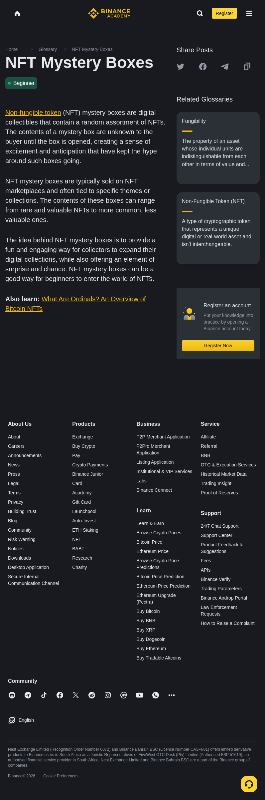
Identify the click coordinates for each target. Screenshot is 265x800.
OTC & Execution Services (228, 464)
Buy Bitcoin (148, 611)
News (14, 464)
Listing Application (155, 462)
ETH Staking (85, 530)
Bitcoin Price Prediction (161, 576)
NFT (76, 539)
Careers (16, 446)
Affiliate (208, 436)
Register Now (218, 345)
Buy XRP (146, 630)
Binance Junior (87, 474)
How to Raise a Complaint (228, 623)
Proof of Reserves (219, 492)
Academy (81, 492)
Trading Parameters (221, 588)
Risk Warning (22, 539)
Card (77, 483)
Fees (206, 560)
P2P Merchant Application (163, 436)
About (14, 436)
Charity (79, 567)
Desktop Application (28, 567)
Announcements (25, 455)
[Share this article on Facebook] (203, 67)
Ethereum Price (153, 551)
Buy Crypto (83, 446)
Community (20, 530)
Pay (76, 455)
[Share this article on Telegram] (225, 67)
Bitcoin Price (150, 542)
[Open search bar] (198, 13)
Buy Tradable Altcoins (159, 658)
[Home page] (109, 13)
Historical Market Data (224, 474)
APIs (206, 570)
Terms (14, 492)
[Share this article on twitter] (181, 67)
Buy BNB (146, 620)
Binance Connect (154, 490)
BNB (205, 455)
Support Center (216, 535)
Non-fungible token (33, 112)
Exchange (82, 436)
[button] (249, 13)
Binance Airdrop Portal (224, 598)
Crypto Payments (90, 464)
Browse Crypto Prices (159, 532)
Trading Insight (216, 483)
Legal (13, 483)
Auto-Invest (84, 520)
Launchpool (84, 511)
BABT (78, 548)
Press (14, 474)
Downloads (19, 558)
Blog (12, 520)
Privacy (15, 502)
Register (224, 13)
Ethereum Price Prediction (164, 586)
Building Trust (22, 511)
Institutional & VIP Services (165, 471)
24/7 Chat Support (220, 526)
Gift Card (81, 502)
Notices (16, 548)
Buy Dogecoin (151, 639)
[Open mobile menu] (249, 13)
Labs (142, 480)
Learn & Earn (150, 523)
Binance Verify (216, 579)
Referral (209, 446)
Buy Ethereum (151, 648)
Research (82, 558)
